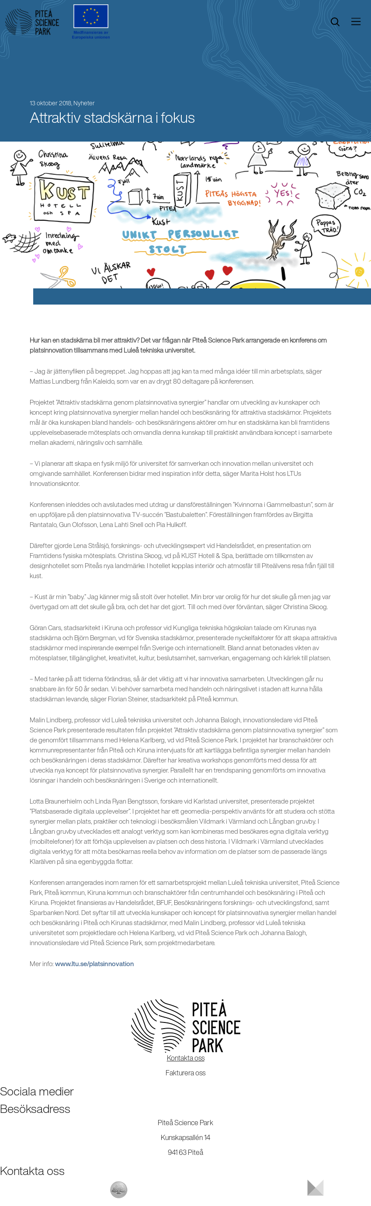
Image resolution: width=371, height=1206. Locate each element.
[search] (335, 22)
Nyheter (84, 103)
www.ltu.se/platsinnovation (94, 963)
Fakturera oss (185, 1072)
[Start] (32, 22)
